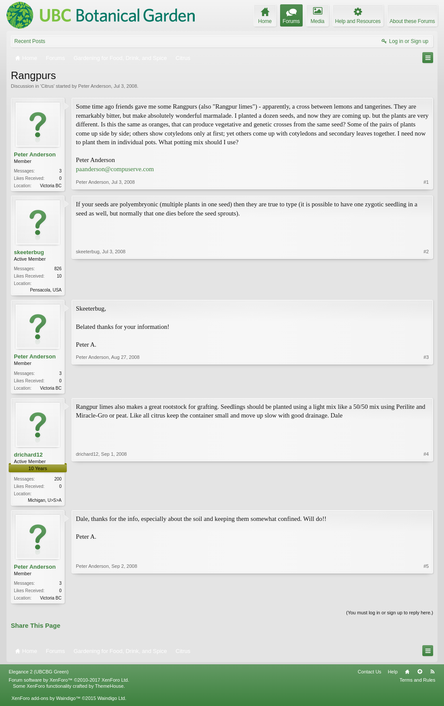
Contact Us (369, 676)
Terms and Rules (417, 684)
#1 (426, 184)
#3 (426, 388)
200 (58, 481)
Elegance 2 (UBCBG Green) (39, 676)
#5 (426, 600)
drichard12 (28, 457)
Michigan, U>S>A (45, 502)
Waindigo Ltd (111, 702)
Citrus (47, 86)
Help (393, 676)
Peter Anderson (94, 86)
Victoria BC (51, 185)
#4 (426, 501)
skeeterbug (29, 253)
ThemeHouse (109, 690)
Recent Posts (29, 41)
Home (407, 676)
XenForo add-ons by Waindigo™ (45, 702)
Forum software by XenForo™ (69, 684)
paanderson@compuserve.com (115, 169)
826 (58, 269)
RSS (432, 676)
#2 (426, 289)
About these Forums (412, 21)
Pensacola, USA (46, 290)
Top (420, 676)
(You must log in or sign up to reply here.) (389, 617)
